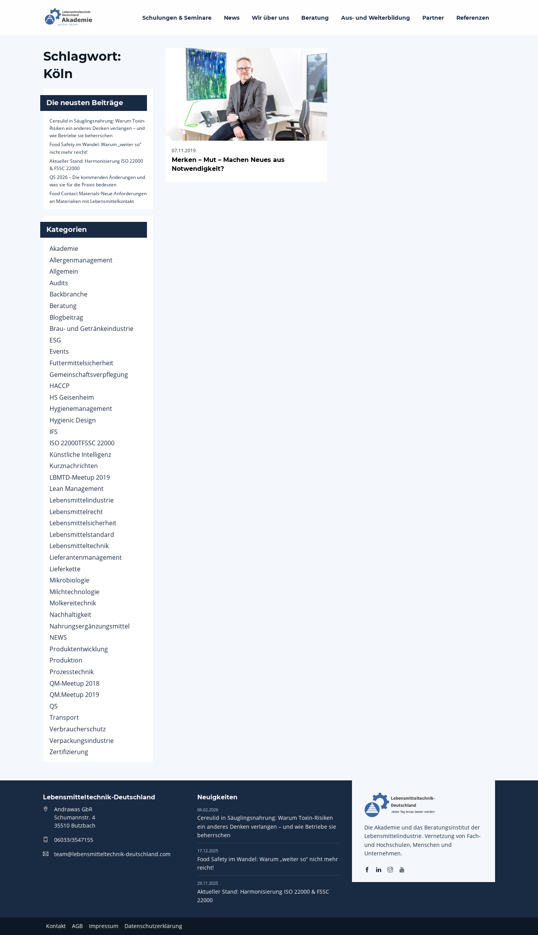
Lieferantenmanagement (86, 557)
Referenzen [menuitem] (472, 17)
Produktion (66, 660)
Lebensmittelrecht (76, 512)
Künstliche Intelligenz (80, 454)
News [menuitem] (231, 17)
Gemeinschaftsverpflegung (89, 374)
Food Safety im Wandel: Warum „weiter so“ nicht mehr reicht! (267, 859)
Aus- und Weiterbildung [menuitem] (375, 17)
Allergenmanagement (81, 260)
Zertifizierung (69, 752)
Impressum (103, 926)
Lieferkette (65, 569)
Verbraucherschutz (78, 729)
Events (59, 351)
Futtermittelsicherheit (81, 363)
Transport (64, 717)
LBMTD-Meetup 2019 (80, 477)
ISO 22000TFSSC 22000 (82, 443)
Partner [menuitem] (433, 17)
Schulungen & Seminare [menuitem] (177, 17)
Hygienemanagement (81, 408)
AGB (77, 926)
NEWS (58, 637)
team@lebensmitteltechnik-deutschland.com (112, 854)
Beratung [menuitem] (315, 17)
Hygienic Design (73, 420)
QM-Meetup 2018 (74, 683)
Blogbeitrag (66, 317)
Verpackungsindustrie (82, 740)
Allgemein (64, 271)
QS (54, 706)
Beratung (63, 305)
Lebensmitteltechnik (79, 546)
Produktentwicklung (79, 649)
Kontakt (56, 926)
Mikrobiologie (69, 580)
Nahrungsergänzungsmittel (90, 626)
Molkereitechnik (73, 603)
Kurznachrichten (74, 466)
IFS (54, 431)
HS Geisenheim (72, 397)
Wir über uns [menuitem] (270, 17)
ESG (55, 340)
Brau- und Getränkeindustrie (91, 328)
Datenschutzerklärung (153, 926)
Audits (59, 283)
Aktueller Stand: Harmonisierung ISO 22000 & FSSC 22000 (263, 892)
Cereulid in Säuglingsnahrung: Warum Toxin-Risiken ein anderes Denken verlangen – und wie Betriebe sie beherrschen (97, 128)
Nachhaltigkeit (70, 614)
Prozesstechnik (72, 672)
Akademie (64, 248)
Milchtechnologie (74, 592)
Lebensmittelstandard (82, 534)
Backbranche (68, 294)
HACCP (60, 385)
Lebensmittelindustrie (82, 500)
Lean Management (77, 488)
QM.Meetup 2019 (74, 694)
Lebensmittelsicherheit (83, 523)
